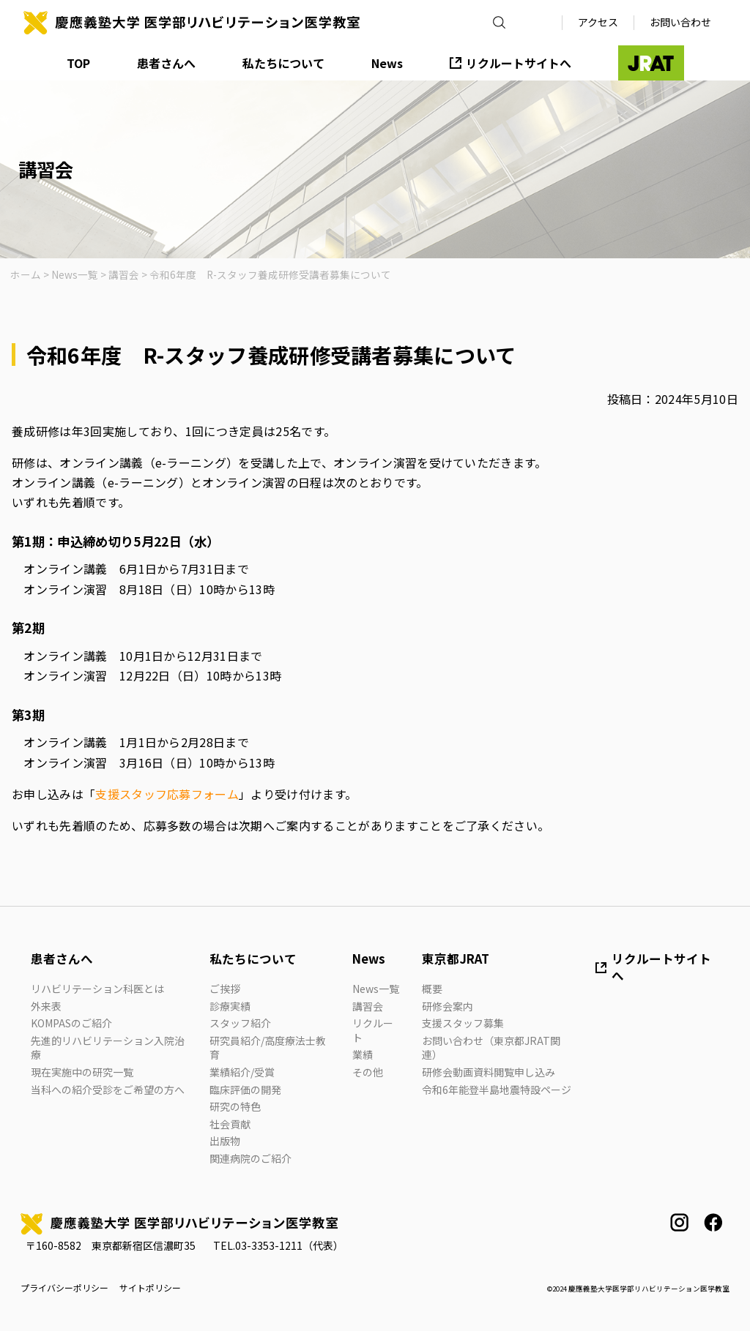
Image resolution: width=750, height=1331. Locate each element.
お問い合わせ (680, 22)
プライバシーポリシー (64, 1288)
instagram (679, 1222)
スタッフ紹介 (240, 1023)
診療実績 (229, 1006)
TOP (78, 63)
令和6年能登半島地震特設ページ (496, 1089)
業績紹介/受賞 (242, 1072)
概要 (432, 988)
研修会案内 (447, 1006)
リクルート (372, 1030)
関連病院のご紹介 (250, 1158)
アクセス (598, 22)
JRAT (651, 62)
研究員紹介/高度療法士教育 (267, 1047)
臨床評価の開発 (245, 1089)
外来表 (46, 1006)
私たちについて (283, 63)
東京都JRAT (455, 958)
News (387, 63)
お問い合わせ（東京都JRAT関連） (491, 1047)
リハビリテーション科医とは (97, 988)
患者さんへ (166, 63)
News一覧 (375, 988)
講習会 (367, 1006)
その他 (367, 1072)
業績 (362, 1054)
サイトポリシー (150, 1288)
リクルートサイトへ (518, 63)
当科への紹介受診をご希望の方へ (108, 1089)
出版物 (224, 1140)
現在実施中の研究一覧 (82, 1072)
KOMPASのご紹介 (71, 1023)
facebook (713, 1222)
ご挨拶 (224, 988)
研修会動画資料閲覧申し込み (488, 1072)
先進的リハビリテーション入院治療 (108, 1047)
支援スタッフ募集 (463, 1023)
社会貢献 (229, 1124)
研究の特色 (235, 1106)
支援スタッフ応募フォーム (167, 794)
